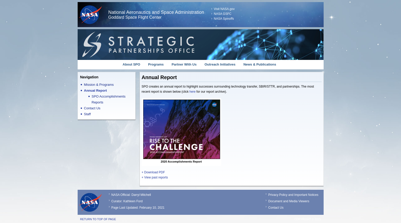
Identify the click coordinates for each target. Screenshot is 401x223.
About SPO (131, 64)
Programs (156, 64)
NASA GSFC (223, 14)
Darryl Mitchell (141, 195)
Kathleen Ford (132, 201)
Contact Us (92, 108)
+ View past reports (155, 177)
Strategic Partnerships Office (201, 44)
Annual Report (95, 90)
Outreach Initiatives (219, 64)
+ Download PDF (153, 172)
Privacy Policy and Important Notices (293, 195)
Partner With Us (184, 64)
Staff (87, 114)
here (192, 91)
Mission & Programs (99, 85)
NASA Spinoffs (224, 18)
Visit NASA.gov (224, 9)
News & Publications (259, 64)
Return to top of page (98, 219)
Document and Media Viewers (288, 201)
